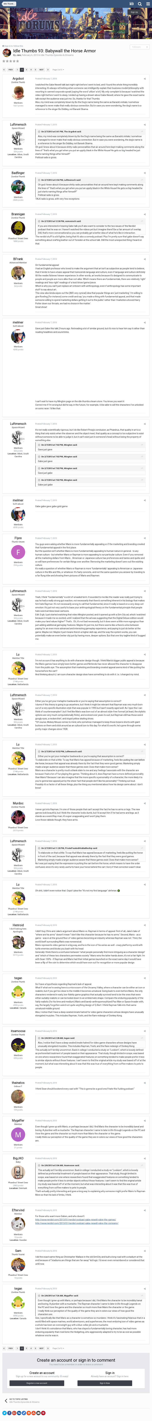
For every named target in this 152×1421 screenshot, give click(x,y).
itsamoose (18, 1022)
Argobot (18, 78)
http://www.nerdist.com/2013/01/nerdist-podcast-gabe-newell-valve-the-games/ (74, 1207)
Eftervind (18, 1198)
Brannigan (18, 214)
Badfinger (18, 173)
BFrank (18, 255)
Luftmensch (18, 124)
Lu (18, 646)
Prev (11, 70)
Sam (18, 1238)
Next (41, 70)
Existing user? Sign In (114, 12)
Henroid (18, 916)
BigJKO (18, 1146)
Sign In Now (105, 1371)
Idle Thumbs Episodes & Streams (57, 55)
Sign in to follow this (14, 46)
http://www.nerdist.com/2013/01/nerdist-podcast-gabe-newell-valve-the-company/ (75, 1211)
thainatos (18, 1070)
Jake (18, 55)
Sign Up (134, 12)
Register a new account (37, 1371)
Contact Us (82, 1410)
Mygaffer (18, 1108)
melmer (18, 319)
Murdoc (18, 794)
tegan (18, 969)
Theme (69, 1410)
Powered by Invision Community (76, 1416)
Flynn (18, 536)
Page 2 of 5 (58, 70)
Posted (44, 78)
